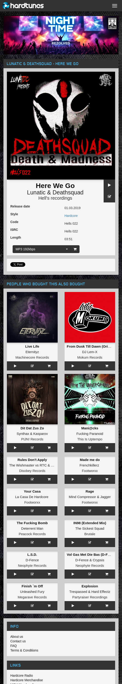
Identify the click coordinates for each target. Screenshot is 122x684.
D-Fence (32, 560)
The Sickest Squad (89, 528)
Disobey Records (32, 471)
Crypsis (98, 560)
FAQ (13, 646)
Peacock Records (32, 534)
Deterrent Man (32, 528)
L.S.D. (32, 554)
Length (15, 237)
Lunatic (36, 192)
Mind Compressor (82, 497)
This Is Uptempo (89, 439)
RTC (43, 465)
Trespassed (78, 592)
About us (16, 636)
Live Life (32, 346)
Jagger (105, 497)
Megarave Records (32, 597)
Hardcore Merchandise (26, 680)
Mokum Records (89, 357)
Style (14, 214)
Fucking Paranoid (89, 434)
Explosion (90, 586)
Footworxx (90, 471)
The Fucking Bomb (32, 523)
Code (14, 222)
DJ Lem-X (89, 352)
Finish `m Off (32, 586)
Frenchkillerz (89, 465)
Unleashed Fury (32, 592)
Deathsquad (68, 192)
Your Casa (32, 491)
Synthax (23, 434)
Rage (89, 491)
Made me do (90, 460)
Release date (20, 206)
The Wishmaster (21, 465)
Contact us (18, 641)
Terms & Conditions (24, 650)
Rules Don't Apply (32, 460)
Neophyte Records (32, 565)
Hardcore (71, 216)
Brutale (89, 534)
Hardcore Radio (21, 675)
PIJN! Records (32, 439)
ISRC (14, 230)
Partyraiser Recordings (89, 597)
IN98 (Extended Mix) (89, 523)
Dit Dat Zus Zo (32, 428)
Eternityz (32, 352)
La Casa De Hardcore (31, 497)
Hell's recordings (55, 198)
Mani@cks (89, 428)
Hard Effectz (100, 592)
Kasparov (40, 434)
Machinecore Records (32, 357)
